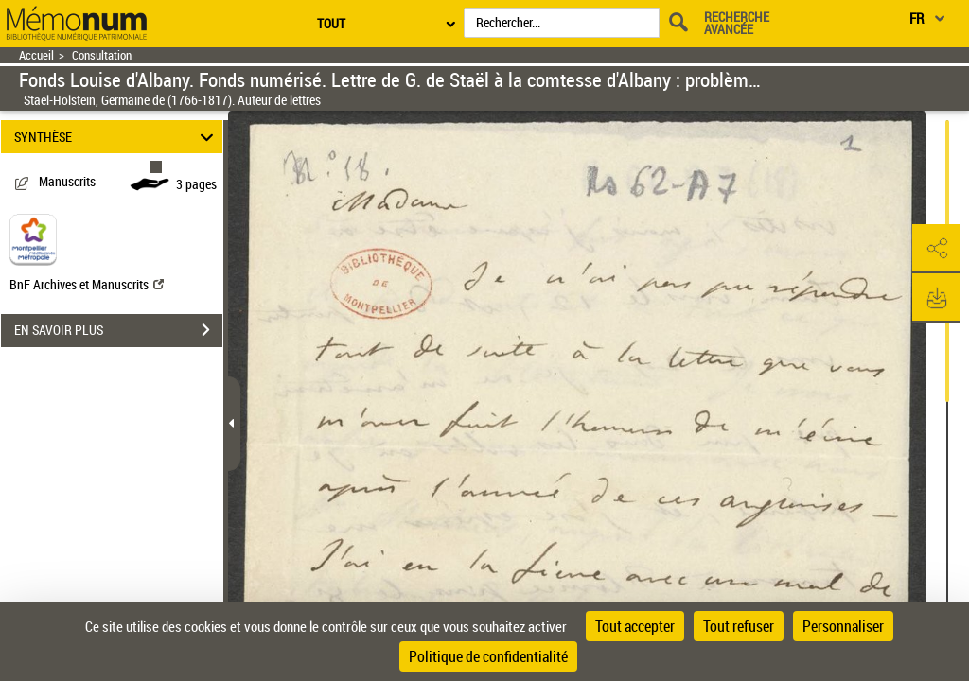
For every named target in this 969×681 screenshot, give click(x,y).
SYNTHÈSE (117, 136)
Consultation (102, 55)
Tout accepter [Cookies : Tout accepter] (635, 626)
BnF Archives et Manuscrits (86, 284)
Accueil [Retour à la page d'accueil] (36, 55)
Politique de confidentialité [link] (488, 656)
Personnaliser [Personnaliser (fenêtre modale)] (843, 626)
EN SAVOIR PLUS (118, 330)
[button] (936, 248)
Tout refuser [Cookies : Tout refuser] (738, 626)
